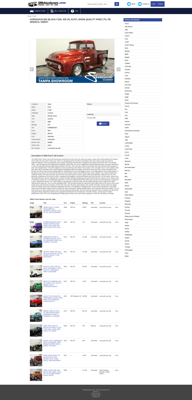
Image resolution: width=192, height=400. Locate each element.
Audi (126, 39)
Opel (126, 192)
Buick (126, 60)
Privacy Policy (96, 395)
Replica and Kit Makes (132, 216)
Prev (32, 69)
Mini (126, 176)
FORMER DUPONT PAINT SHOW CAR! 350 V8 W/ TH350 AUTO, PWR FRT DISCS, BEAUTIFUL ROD (52, 224)
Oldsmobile (128, 189)
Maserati (127, 161)
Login (153, 4)
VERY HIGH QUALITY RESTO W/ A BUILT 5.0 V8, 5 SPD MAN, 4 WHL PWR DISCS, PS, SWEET (52, 328)
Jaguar (127, 137)
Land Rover (128, 149)
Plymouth (128, 204)
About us (96, 391)
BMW (126, 54)
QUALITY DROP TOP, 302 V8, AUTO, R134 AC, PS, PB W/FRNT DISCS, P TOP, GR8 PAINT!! (52, 254)
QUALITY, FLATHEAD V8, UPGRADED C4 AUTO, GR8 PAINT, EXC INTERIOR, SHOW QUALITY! (52, 298)
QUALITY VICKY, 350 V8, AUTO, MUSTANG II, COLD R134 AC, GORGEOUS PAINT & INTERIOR (52, 269)
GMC (126, 118)
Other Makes (129, 195)
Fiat (126, 109)
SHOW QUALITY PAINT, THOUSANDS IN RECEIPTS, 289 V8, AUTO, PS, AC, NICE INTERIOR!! (52, 209)
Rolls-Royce (129, 219)
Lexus (127, 152)
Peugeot (127, 201)
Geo (126, 115)
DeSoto (127, 88)
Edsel (126, 100)
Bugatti (127, 57)
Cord (126, 75)
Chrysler (127, 69)
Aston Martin (129, 33)
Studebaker (128, 235)
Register (160, 4)
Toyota (127, 244)
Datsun (127, 82)
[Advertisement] (75, 30)
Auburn (127, 36)
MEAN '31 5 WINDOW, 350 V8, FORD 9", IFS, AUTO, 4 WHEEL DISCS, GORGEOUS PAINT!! (52, 284)
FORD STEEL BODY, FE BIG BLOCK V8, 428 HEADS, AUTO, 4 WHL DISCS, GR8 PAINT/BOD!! (52, 358)
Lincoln (127, 155)
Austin (127, 42)
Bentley (127, 51)
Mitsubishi (128, 180)
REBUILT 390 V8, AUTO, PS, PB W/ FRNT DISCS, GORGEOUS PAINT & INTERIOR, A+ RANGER (51, 313)
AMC (126, 30)
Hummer (127, 124)
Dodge (127, 94)
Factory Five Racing (131, 103)
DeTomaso (128, 91)
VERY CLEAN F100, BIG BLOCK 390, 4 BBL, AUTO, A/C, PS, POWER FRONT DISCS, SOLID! (52, 372)
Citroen (127, 72)
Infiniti (127, 128)
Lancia (127, 146)
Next (119, 69)
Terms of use (96, 393)
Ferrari (127, 106)
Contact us (143, 4)
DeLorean (128, 85)
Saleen (127, 225)
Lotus (126, 158)
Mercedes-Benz (130, 167)
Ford (126, 112)
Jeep (126, 140)
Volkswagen (129, 250)
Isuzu (126, 134)
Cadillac (127, 63)
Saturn (127, 228)
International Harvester (132, 131)
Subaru (127, 238)
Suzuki (127, 241)
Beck (126, 48)
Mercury (127, 170)
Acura (127, 23)
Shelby (127, 232)
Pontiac (127, 207)
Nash (126, 183)
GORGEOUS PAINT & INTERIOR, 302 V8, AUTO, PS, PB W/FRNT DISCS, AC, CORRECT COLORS (52, 239)
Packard (127, 198)
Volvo (126, 253)
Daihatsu (128, 79)
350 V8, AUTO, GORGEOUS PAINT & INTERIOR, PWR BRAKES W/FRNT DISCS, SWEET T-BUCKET (52, 343)
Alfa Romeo (128, 27)
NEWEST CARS (37, 11)
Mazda (127, 164)
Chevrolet (128, 66)
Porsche (127, 210)
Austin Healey (129, 45)
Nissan (127, 186)
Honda (127, 121)
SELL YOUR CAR (58, 11)
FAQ (74, 11)
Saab (126, 222)
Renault (127, 213)
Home (131, 4)
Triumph (127, 247)
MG (126, 173)
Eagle (127, 97)
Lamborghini (129, 143)
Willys (127, 256)
